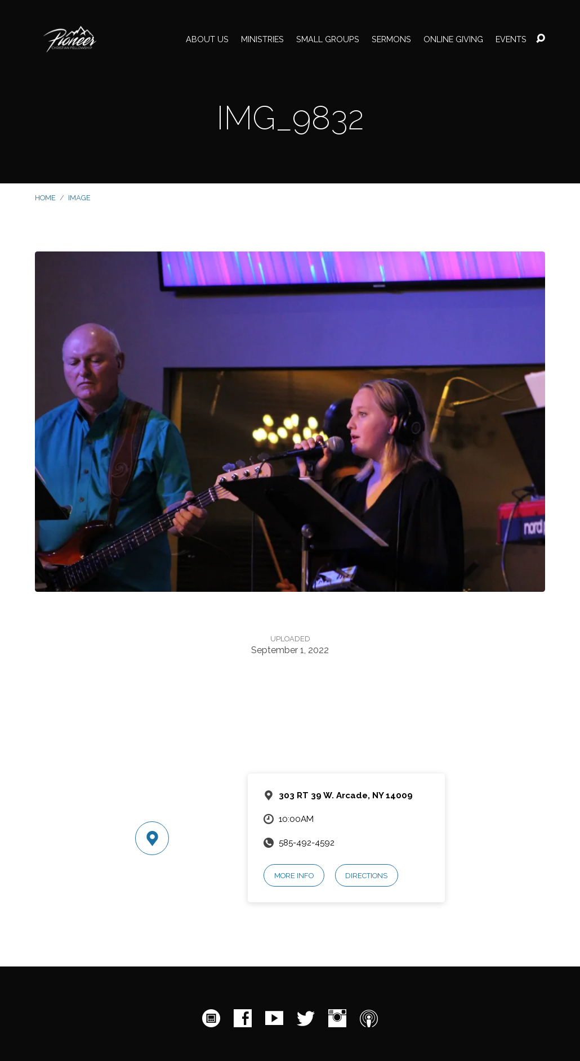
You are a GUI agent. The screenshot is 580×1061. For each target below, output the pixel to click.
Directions (366, 875)
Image (79, 198)
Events (511, 39)
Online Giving (453, 39)
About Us (207, 39)
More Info (294, 875)
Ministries (262, 39)
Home (45, 198)
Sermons (391, 39)
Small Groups (327, 39)
